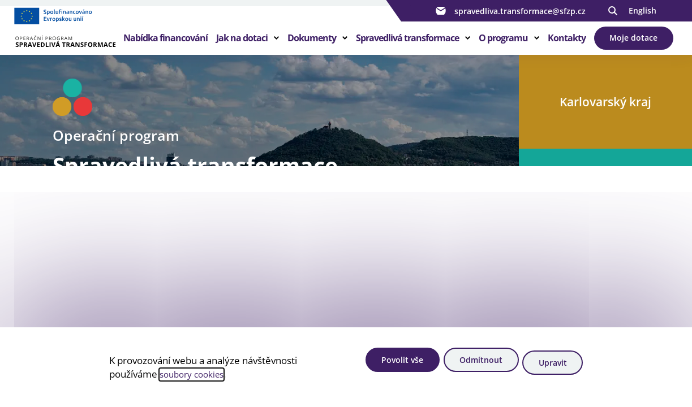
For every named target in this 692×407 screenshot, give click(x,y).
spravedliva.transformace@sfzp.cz (509, 11)
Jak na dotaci (242, 47)
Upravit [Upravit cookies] (552, 365)
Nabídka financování (165, 47)
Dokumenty (311, 47)
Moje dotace (634, 47)
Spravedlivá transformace (407, 47)
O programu (503, 47)
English (642, 10)
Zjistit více (95, 320)
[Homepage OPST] (71, 40)
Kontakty (567, 47)
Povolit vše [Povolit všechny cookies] (385, 365)
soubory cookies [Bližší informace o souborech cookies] (195, 376)
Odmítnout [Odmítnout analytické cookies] (471, 365)
